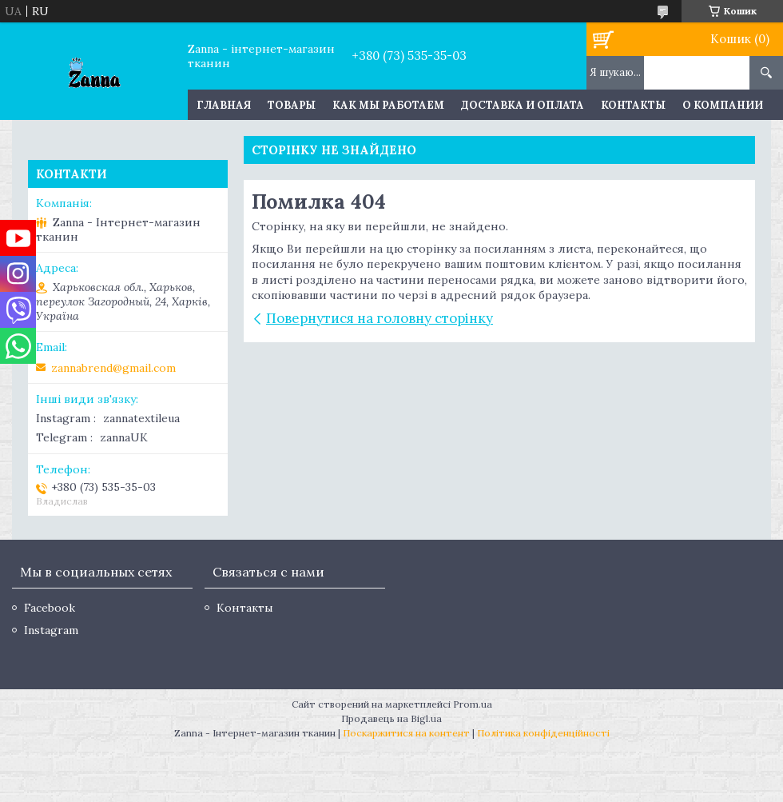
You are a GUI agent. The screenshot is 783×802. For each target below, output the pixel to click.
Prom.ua (472, 704)
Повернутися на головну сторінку (379, 318)
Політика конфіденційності (543, 733)
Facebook (49, 608)
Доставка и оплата (522, 105)
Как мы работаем (388, 105)
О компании (722, 105)
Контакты (633, 105)
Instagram (51, 630)
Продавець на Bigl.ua (391, 718)
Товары (292, 105)
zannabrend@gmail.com (113, 368)
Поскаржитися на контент (406, 733)
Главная (224, 105)
